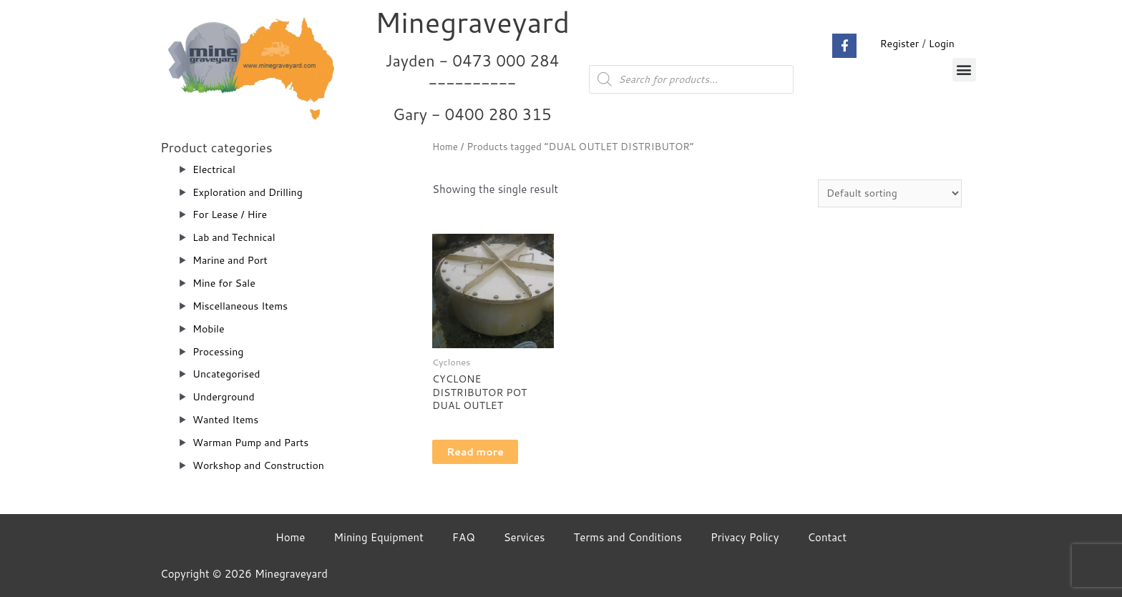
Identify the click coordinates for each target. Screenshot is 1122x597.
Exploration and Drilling (251, 191)
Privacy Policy (745, 537)
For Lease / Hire (232, 214)
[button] (964, 70)
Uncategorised (228, 373)
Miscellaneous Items (243, 305)
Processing (219, 351)
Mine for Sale (225, 282)
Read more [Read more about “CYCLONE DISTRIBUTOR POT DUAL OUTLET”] (491, 456)
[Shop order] (885, 193)
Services (524, 537)
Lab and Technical (236, 237)
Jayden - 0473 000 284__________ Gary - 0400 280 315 (472, 86)
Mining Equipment (378, 537)
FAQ (463, 537)
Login (941, 43)
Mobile (209, 328)
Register (896, 43)
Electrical (215, 169)
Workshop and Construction (262, 465)
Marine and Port (232, 259)
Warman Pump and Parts (254, 442)
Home (445, 146)
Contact (827, 537)
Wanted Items (227, 419)
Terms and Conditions (628, 537)
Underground (225, 396)
